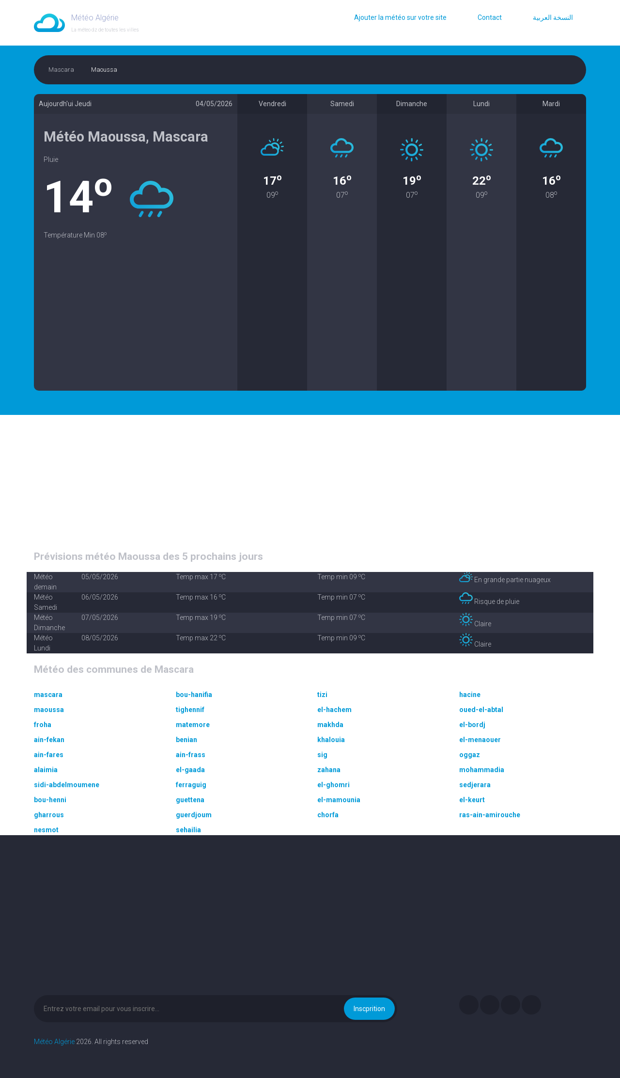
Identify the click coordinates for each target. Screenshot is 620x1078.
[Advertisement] (135, 323)
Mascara (61, 69)
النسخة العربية (553, 17)
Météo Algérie (54, 1042)
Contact (490, 17)
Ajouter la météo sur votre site (400, 17)
